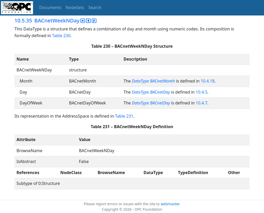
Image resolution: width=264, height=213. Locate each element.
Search (95, 7)
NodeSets (75, 7)
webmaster (170, 203)
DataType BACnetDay (151, 92)
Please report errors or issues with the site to (122, 203)
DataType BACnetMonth (153, 81)
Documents (50, 7)
